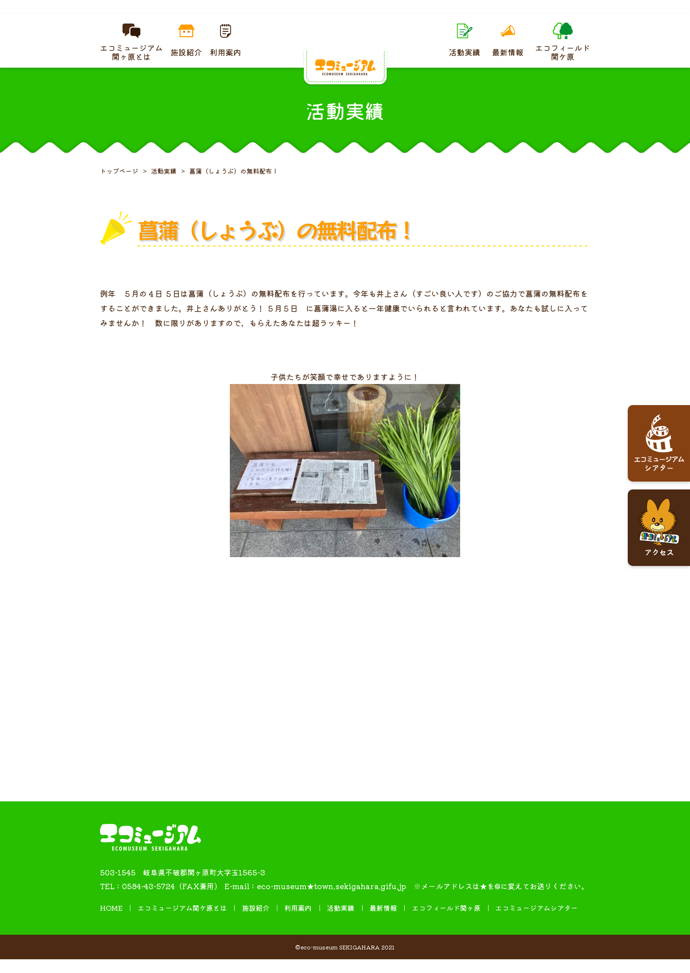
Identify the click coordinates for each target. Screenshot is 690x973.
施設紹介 (256, 921)
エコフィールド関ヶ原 (446, 921)
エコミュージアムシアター (536, 921)
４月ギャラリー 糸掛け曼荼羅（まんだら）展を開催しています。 (345, 14)
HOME (111, 921)
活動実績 (340, 921)
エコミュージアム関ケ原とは (182, 921)
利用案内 (298, 921)
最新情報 (383, 921)
